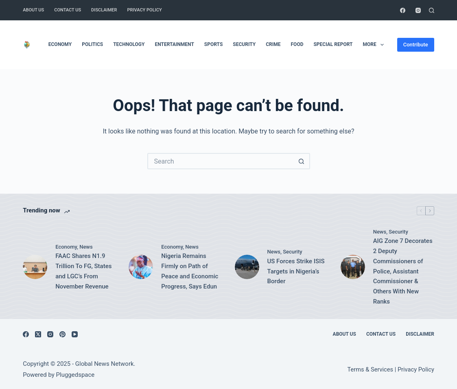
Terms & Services (370, 369)
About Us (33, 10)
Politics (92, 44)
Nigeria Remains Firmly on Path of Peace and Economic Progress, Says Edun (189, 271)
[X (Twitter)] (38, 334)
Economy (60, 44)
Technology (128, 44)
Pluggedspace (75, 374)
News (86, 247)
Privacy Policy (144, 10)
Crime (273, 44)
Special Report (332, 44)
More (375, 45)
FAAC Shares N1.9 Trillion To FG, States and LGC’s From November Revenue (83, 271)
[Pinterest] (62, 334)
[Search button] (302, 161)
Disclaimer (104, 10)
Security (244, 44)
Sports (213, 44)
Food (297, 44)
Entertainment (174, 44)
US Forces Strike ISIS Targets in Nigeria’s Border (296, 271)
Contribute (415, 45)
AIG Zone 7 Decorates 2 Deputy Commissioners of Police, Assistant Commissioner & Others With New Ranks (403, 271)
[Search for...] (220, 161)
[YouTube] (75, 334)
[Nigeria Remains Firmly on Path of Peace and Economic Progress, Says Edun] (141, 267)
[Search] (431, 10)
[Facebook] (402, 10)
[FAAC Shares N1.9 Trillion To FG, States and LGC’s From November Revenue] (35, 267)
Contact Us (67, 10)
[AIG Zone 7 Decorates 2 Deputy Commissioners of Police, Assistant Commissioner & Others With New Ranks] (353, 267)
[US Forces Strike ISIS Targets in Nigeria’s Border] (247, 267)
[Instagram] (418, 10)
